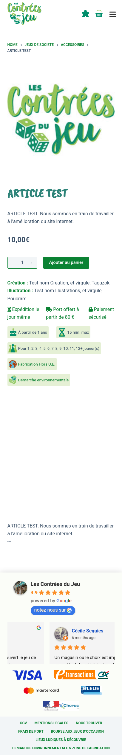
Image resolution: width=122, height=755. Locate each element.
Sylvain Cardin (47, 631)
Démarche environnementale (43, 380)
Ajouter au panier (66, 262)
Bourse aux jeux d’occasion (77, 731)
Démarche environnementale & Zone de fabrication (61, 748)
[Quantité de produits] (22, 263)
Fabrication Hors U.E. (36, 364)
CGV (23, 723)
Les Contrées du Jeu (55, 584)
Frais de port (31, 731)
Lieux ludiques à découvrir (60, 740)
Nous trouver (89, 723)
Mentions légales (51, 723)
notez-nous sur (53, 610)
